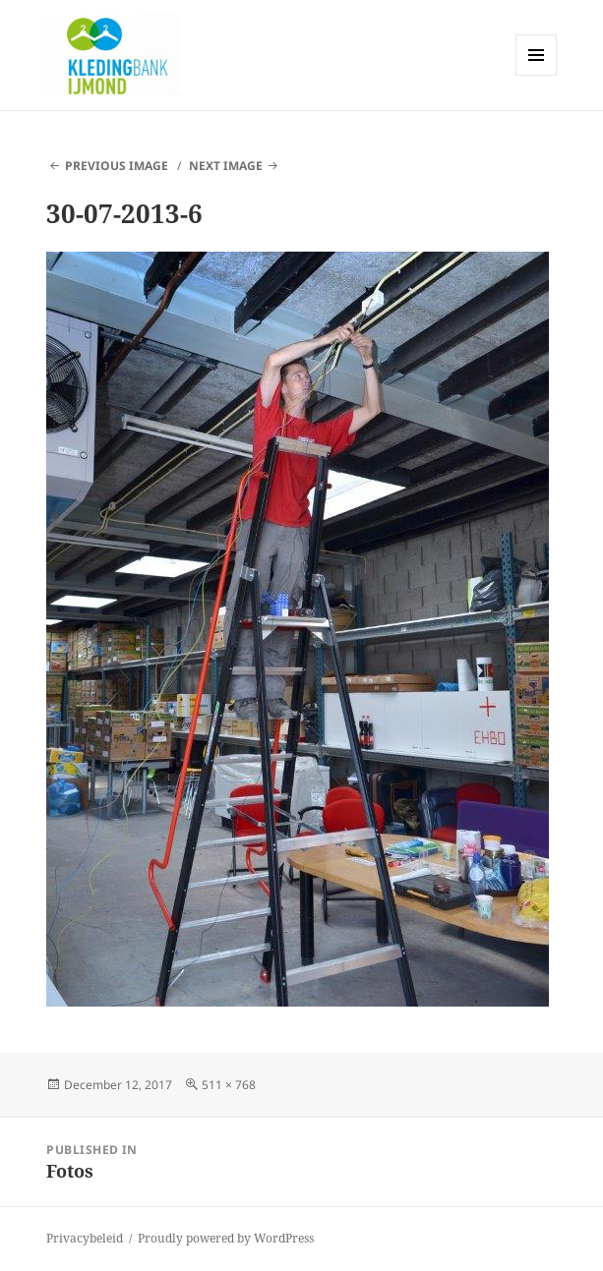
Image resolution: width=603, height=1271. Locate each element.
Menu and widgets (536, 75)
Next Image (226, 165)
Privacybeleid (84, 1238)
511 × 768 (229, 1084)
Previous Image (116, 165)
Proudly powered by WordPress (226, 1238)
